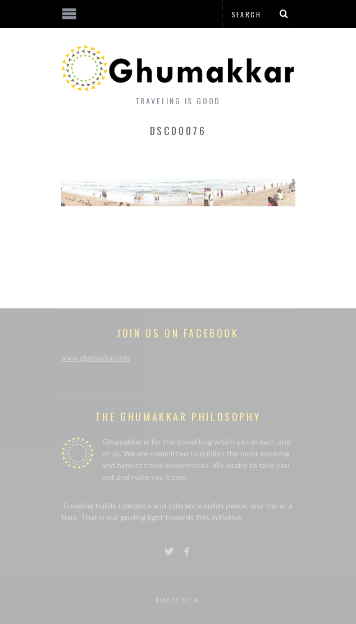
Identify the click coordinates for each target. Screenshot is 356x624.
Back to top (178, 600)
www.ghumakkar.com (95, 358)
